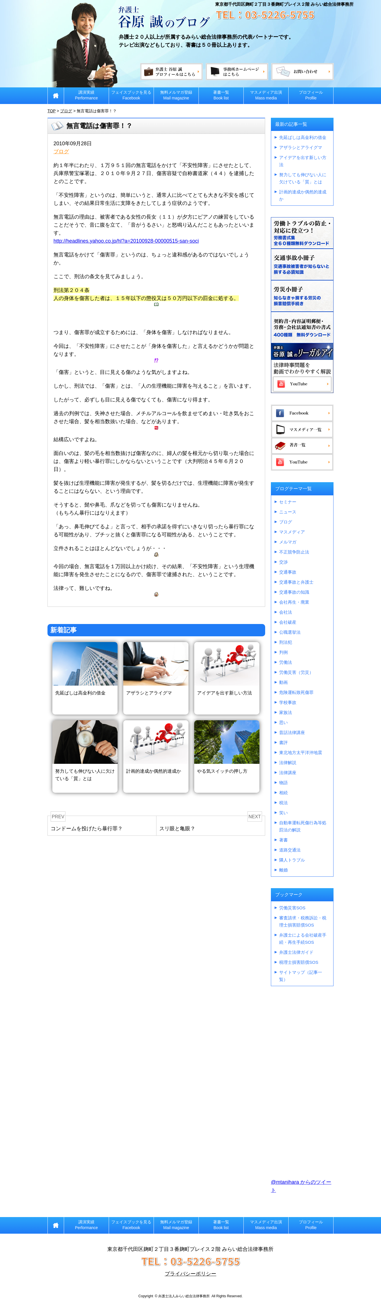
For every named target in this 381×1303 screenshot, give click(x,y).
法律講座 (287, 772)
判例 (283, 652)
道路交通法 (290, 849)
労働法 (285, 662)
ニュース (287, 511)
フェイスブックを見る (131, 95)
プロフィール (311, 95)
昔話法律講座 (292, 732)
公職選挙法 (290, 632)
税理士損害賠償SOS (298, 962)
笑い (283, 812)
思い (283, 722)
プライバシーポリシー (190, 1274)
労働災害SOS (292, 907)
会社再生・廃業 (294, 602)
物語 (283, 782)
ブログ (61, 151)
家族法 (285, 712)
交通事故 (287, 572)
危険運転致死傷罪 (296, 692)
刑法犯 (285, 642)
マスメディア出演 (266, 95)
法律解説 (287, 762)
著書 (283, 839)
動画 (283, 682)
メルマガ (287, 541)
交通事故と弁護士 (296, 582)
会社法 (285, 612)
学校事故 (287, 702)
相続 (283, 792)
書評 (283, 742)
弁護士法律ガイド (296, 952)
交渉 (283, 562)
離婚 (283, 870)
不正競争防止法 (294, 552)
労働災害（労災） (296, 672)
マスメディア (292, 531)
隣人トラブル (292, 859)
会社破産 (287, 622)
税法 (283, 802)
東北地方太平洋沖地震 (300, 752)
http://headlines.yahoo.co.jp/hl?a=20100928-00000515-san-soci (126, 241)
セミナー (287, 501)
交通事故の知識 (294, 592)
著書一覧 (221, 95)
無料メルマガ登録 (176, 95)
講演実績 (86, 95)
